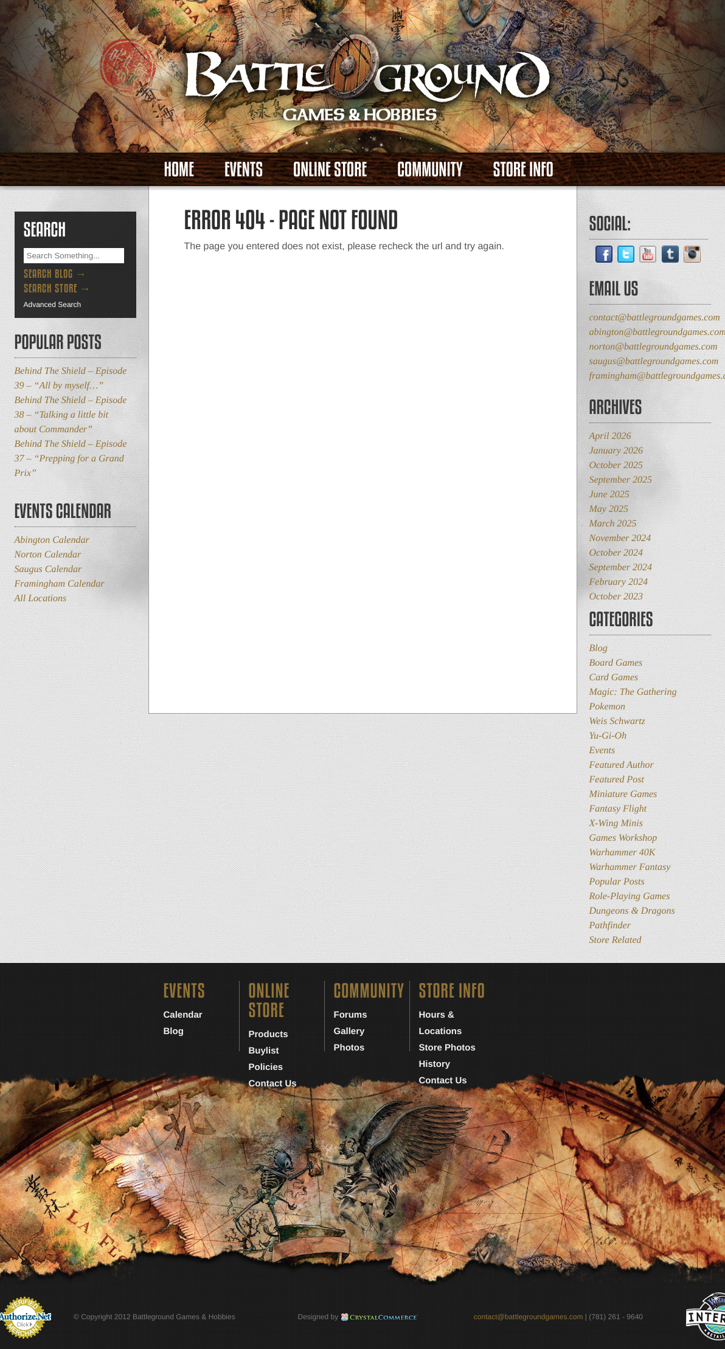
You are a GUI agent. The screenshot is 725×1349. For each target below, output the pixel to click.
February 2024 (618, 582)
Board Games (616, 663)
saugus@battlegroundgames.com (654, 361)
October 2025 (616, 465)
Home (179, 169)
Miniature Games (623, 794)
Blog (598, 648)
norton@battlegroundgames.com (653, 347)
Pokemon (607, 707)
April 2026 (610, 436)
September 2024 (621, 567)
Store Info (523, 169)
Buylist (264, 1051)
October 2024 (616, 553)
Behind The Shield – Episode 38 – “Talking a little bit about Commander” (71, 415)
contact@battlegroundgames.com (654, 317)
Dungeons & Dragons (632, 911)
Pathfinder (610, 925)
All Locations (41, 598)
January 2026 (616, 451)
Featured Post (617, 780)
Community (429, 169)
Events (243, 169)
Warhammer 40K (622, 852)
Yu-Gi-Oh (608, 736)
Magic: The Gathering (633, 692)
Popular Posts (617, 882)
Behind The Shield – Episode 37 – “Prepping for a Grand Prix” (71, 458)
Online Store (330, 169)
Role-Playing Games (629, 896)
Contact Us (273, 1083)
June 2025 (609, 494)
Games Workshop (623, 838)
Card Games (614, 677)
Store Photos (447, 1048)
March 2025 (613, 524)
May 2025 (608, 509)
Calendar (183, 1015)
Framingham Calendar (60, 584)
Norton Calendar (48, 555)
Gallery (349, 1031)
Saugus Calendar (48, 569)
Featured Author (621, 765)
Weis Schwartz (617, 721)
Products (268, 1034)
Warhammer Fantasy (630, 867)
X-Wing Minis (616, 823)
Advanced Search (53, 304)
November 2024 (620, 538)
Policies (266, 1067)
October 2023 (616, 597)
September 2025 (621, 480)
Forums (350, 1015)
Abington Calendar (52, 540)
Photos (349, 1048)
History (435, 1064)
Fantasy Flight (618, 809)
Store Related (615, 940)
